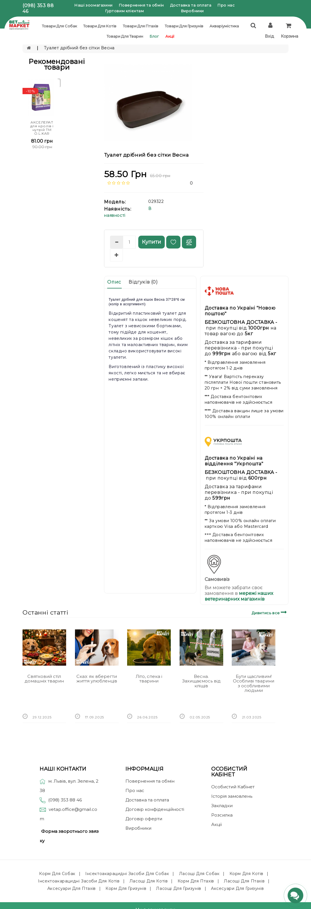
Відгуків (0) (143, 282)
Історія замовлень (231, 796)
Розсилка (222, 815)
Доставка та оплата (191, 5)
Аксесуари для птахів (71, 888)
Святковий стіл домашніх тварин (44, 679)
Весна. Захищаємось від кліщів (201, 681)
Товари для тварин (125, 36)
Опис (114, 282)
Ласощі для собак (199, 873)
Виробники (192, 11)
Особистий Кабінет (233, 786)
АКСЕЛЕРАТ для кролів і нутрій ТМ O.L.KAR (42, 128)
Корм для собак (57, 873)
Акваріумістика (224, 26)
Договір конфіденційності (154, 809)
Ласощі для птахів (244, 881)
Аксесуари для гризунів (237, 888)
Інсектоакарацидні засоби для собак (127, 873)
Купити (151, 242)
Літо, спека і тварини (149, 679)
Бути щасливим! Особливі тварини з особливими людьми (253, 683)
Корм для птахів (196, 881)
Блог (154, 36)
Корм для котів (246, 873)
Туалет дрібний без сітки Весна (79, 47)
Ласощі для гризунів (178, 888)
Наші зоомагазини (93, 5)
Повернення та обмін (141, 5)
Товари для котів (99, 26)
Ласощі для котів (148, 881)
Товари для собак (59, 26)
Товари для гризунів (184, 26)
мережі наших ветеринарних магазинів (239, 596)
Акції (169, 36)
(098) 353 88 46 (65, 800)
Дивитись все (270, 612)
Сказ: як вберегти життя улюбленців (96, 679)
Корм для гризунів (125, 888)
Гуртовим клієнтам (124, 11)
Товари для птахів (140, 26)
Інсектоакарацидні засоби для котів (78, 881)
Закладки (222, 805)
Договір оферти (143, 818)
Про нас (226, 5)
